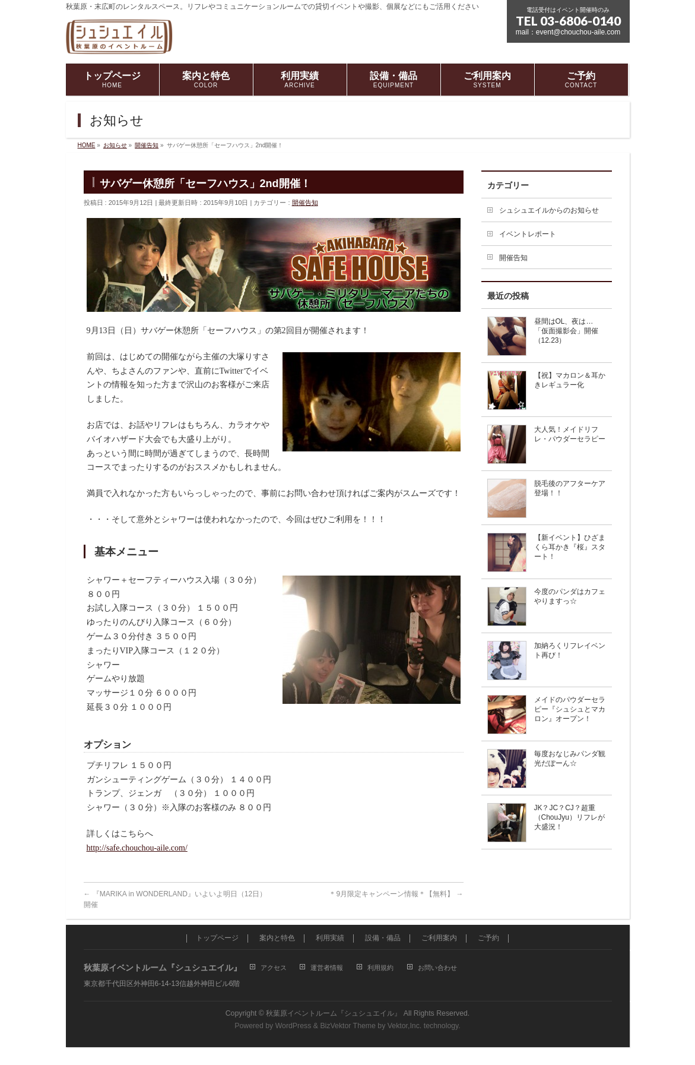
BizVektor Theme (348, 1026)
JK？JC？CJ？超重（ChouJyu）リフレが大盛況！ (569, 817)
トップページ (217, 938)
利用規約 (380, 967)
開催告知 (305, 202)
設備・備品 (383, 938)
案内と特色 (277, 938)
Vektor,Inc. (405, 1026)
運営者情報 (326, 967)
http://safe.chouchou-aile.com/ (137, 847)
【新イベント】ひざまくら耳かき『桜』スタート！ (569, 547)
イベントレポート (527, 234)
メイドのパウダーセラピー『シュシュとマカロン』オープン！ (569, 709)
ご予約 (488, 938)
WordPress (293, 1026)
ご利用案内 (439, 938)
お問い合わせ (437, 967)
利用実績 (330, 938)
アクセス (274, 967)
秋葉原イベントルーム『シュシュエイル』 (333, 1013)
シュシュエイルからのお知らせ (549, 210)
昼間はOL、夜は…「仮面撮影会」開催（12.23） (566, 331)
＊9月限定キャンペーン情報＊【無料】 (396, 894)
